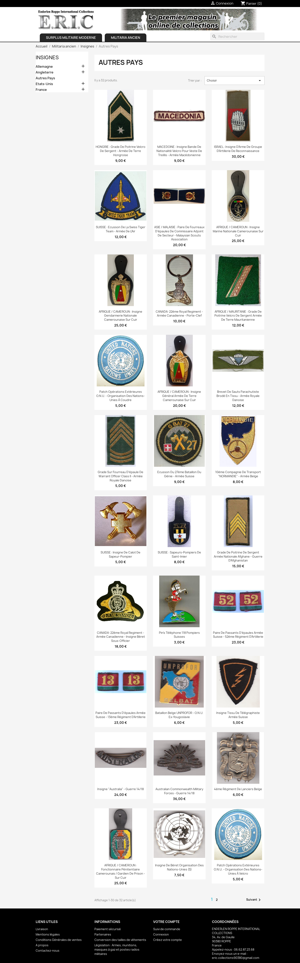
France (41, 90)
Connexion (161, 934)
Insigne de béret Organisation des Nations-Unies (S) (179, 867)
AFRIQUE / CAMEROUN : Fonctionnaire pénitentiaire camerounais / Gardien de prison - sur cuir (120, 871)
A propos (42, 945)
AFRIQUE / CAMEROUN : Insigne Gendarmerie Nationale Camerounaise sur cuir (120, 316)
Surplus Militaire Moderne (71, 37)
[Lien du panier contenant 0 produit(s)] (251, 3)
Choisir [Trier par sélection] (234, 80)
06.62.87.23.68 (244, 949)
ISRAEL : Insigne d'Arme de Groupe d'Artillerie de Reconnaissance (238, 149)
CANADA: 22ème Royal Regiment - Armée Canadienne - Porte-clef (179, 314)
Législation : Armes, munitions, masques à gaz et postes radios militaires (116, 949)
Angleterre (44, 72)
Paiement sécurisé (107, 929)
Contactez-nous (47, 950)
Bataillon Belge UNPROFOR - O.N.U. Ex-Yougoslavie (179, 715)
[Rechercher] (237, 36)
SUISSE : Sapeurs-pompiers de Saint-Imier (179, 554)
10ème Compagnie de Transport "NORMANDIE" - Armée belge (238, 474)
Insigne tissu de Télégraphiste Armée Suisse (238, 715)
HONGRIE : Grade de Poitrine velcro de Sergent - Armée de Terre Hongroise (120, 151)
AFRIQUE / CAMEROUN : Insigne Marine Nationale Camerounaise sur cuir (238, 231)
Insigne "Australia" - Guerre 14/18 (120, 789)
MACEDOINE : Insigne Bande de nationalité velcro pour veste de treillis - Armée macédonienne (179, 151)
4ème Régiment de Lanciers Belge (238, 789)
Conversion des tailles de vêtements (120, 940)
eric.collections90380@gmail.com (235, 958)
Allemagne (44, 66)
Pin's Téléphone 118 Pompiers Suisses (179, 635)
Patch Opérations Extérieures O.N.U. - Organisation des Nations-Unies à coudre (120, 396)
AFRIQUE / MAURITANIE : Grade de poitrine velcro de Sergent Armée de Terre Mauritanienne (238, 316)
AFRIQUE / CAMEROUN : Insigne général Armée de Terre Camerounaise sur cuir (179, 396)
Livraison (42, 929)
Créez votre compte (167, 940)
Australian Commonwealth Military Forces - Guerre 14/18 (179, 791)
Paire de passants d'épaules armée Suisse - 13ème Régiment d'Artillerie (120, 715)
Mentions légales (48, 934)
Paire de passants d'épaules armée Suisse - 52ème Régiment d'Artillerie (238, 635)
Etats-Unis (44, 84)
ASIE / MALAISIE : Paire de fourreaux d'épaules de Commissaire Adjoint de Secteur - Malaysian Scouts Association (179, 233)
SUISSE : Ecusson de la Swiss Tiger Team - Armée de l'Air (120, 229)
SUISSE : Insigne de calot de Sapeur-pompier (120, 554)
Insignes (47, 57)
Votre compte (166, 921)
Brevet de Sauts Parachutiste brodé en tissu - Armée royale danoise (238, 396)
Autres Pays (45, 78)
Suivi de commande (166, 929)
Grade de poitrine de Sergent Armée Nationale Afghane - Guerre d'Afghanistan (238, 556)
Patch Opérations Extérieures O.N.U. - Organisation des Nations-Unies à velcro (238, 869)
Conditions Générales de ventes (59, 940)
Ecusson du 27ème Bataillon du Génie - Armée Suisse (179, 474)
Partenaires (102, 934)
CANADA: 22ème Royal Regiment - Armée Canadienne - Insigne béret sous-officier (120, 637)
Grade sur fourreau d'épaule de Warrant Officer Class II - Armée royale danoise (120, 476)
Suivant (254, 899)
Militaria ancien (125, 37)
